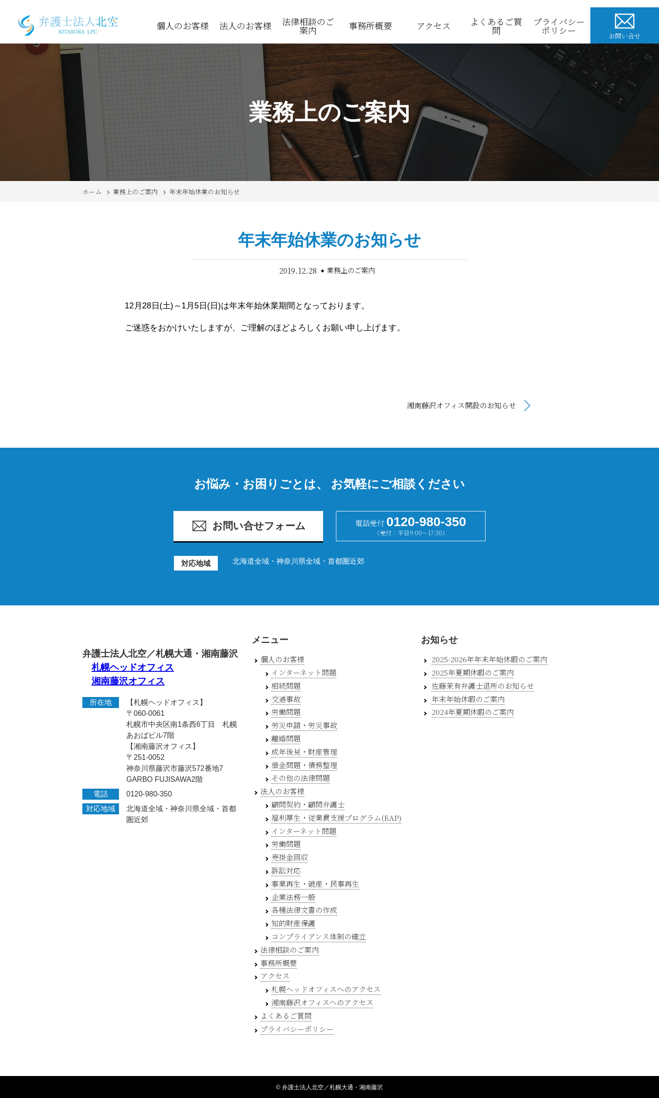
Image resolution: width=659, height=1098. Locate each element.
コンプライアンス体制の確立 (318, 936)
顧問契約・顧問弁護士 (308, 804)
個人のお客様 (183, 25)
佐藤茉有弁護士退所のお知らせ (483, 686)
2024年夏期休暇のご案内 (473, 712)
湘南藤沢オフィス (128, 681)
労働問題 (286, 712)
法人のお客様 (245, 25)
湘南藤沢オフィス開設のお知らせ (461, 405)
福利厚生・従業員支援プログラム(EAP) (336, 818)
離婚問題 (286, 738)
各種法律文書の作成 (304, 910)
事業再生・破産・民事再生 (315, 883)
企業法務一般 (293, 897)
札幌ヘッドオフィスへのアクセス (326, 989)
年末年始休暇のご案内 (468, 699)
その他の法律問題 (300, 778)
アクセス (433, 25)
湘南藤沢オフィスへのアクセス (322, 1002)
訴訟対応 (286, 870)
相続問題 (286, 686)
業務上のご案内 (135, 191)
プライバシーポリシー (559, 25)
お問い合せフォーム (248, 526)
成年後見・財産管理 (304, 752)
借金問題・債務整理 (304, 765)
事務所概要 (370, 25)
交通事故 (286, 699)
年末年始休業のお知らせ (204, 191)
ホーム (92, 191)
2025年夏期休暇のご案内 (473, 672)
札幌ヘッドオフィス (133, 667)
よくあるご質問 (496, 25)
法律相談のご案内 (308, 25)
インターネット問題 (303, 672)
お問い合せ (625, 25)
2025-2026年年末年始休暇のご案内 (489, 659)
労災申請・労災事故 (304, 725)
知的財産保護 (293, 923)
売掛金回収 (289, 857)
